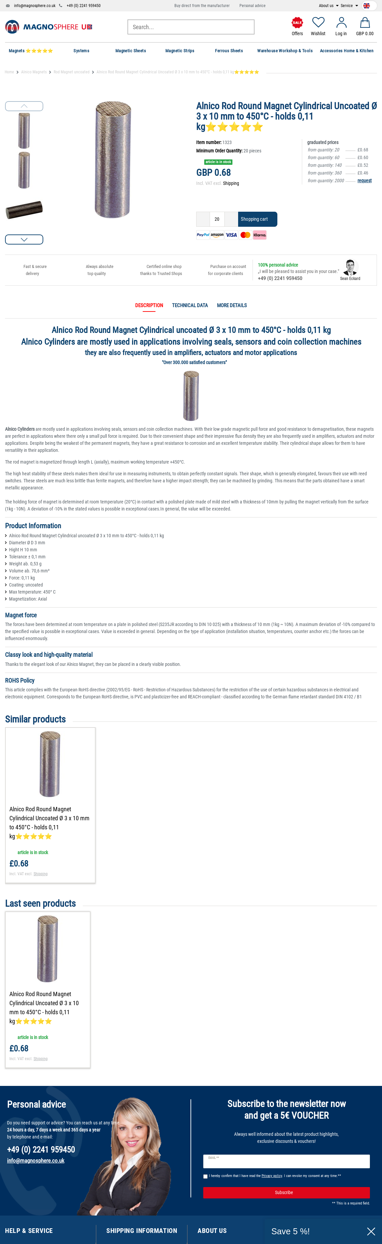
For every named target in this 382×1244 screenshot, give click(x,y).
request (365, 180)
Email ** (213, 1158)
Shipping (231, 183)
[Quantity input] (217, 219)
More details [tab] (232, 305)
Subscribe (320, 1193)
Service (347, 5)
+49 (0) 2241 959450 (84, 5)
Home (9, 72)
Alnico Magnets (34, 72)
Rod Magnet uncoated (72, 72)
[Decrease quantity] (203, 219)
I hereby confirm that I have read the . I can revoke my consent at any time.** (275, 1176)
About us (326, 5)
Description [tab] (149, 305)
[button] (24, 239)
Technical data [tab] (190, 305)
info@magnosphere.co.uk (34, 5)
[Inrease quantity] (231, 219)
